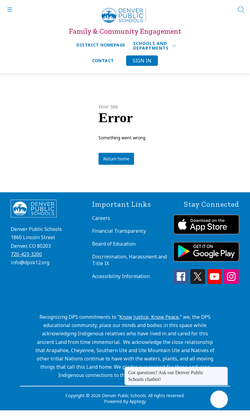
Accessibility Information (121, 276)
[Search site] (241, 9)
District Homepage (100, 45)
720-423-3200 (26, 254)
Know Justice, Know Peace (149, 317)
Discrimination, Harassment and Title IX (129, 260)
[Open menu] (10, 9)
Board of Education (114, 243)
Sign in (141, 60)
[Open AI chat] (219, 399)
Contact (103, 60)
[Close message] (223, 369)
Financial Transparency (119, 231)
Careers (101, 218)
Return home (116, 159)
